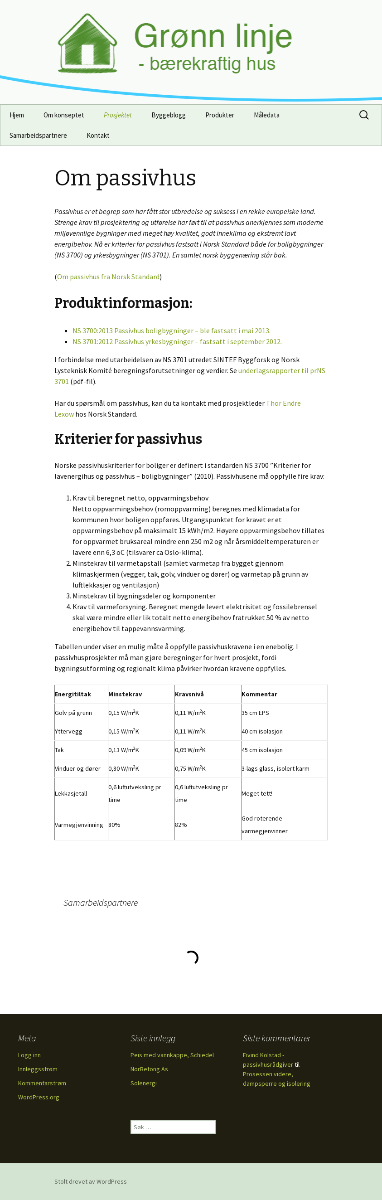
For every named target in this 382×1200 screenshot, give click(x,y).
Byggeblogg (168, 115)
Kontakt (98, 135)
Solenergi (144, 1083)
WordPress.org (38, 1097)
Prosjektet (118, 115)
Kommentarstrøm (42, 1083)
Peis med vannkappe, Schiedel (172, 1055)
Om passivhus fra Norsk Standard (108, 276)
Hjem (17, 115)
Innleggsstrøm (38, 1069)
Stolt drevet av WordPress (90, 1181)
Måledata (267, 115)
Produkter (219, 115)
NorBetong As (149, 1069)
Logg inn (29, 1055)
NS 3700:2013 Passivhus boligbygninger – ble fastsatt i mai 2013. (172, 330)
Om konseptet (64, 115)
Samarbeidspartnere (38, 135)
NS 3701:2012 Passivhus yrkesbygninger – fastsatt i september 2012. (177, 341)
